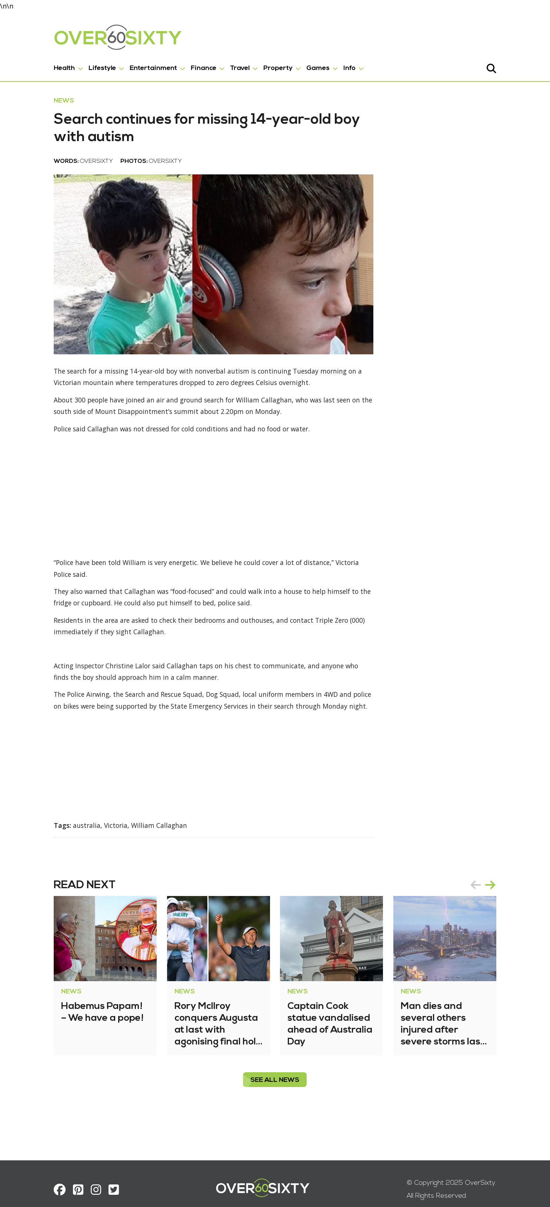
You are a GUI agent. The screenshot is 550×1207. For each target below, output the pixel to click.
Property (262, 66)
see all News (275, 1103)
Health (48, 66)
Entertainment (137, 66)
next (506, 909)
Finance (188, 66)
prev (491, 909)
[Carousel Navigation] (499, 909)
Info (334, 66)
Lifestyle (86, 66)
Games (302, 66)
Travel (224, 66)
